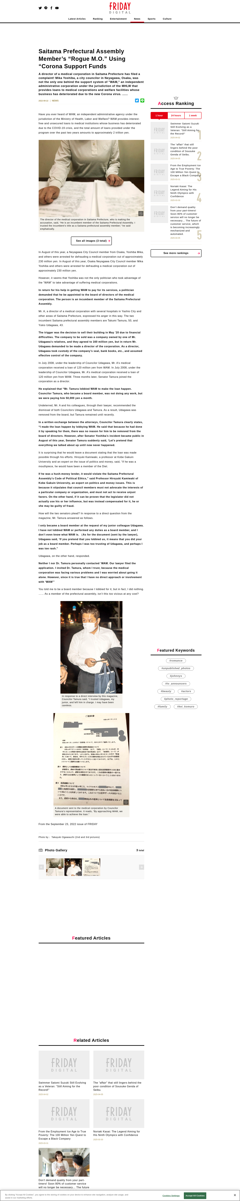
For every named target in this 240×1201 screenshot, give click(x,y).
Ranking (98, 19)
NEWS (55, 100)
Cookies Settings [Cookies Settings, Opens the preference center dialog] (171, 1195)
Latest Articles (77, 19)
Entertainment (118, 19)
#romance (175, 660)
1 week (193, 115)
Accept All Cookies (195, 1195)
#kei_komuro (185, 706)
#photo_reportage (176, 699)
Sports (152, 19)
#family (162, 706)
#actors (186, 691)
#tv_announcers (176, 683)
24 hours (176, 115)
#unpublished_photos (175, 668)
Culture (167, 19)
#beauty (166, 691)
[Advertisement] (91, 975)
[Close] (234, 1195)
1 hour (159, 115)
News (137, 19)
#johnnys (176, 676)
